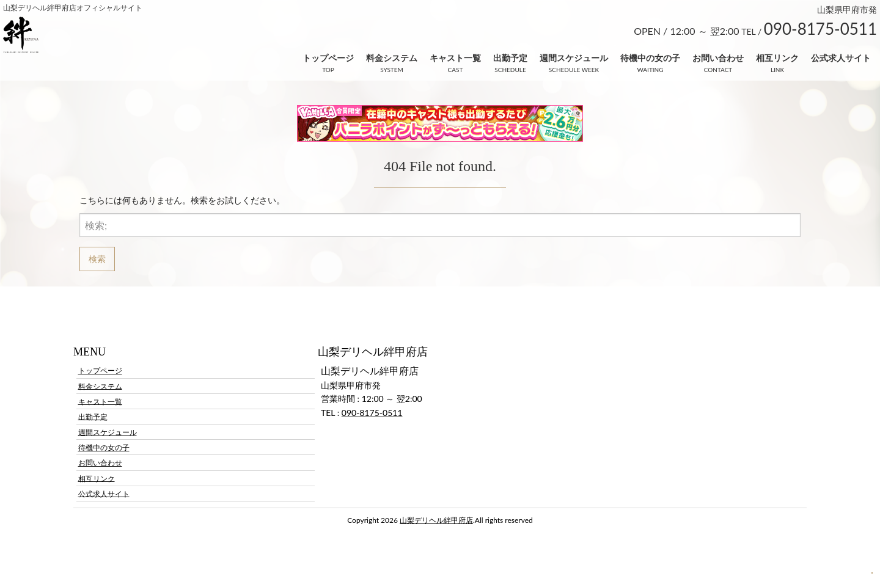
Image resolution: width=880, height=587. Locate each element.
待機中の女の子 (650, 58)
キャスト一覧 (455, 58)
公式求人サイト (841, 58)
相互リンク (777, 58)
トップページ (328, 58)
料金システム (391, 58)
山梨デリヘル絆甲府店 (436, 520)
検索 (97, 258)
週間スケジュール (574, 58)
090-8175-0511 (372, 412)
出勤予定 (510, 58)
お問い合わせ (718, 58)
